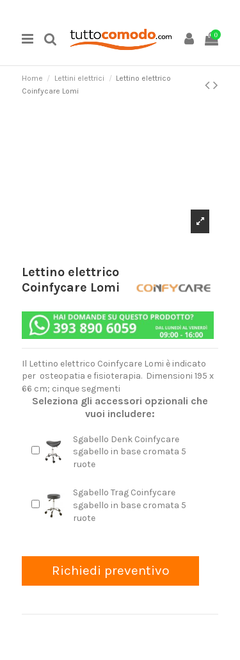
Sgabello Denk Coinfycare (126, 439)
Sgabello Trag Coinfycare (124, 492)
